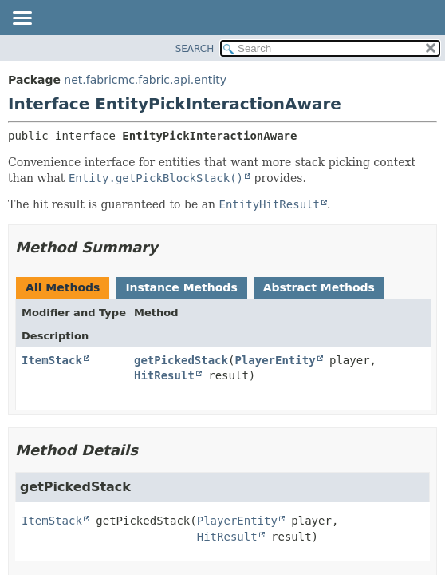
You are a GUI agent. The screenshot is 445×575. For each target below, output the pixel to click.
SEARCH (195, 48)
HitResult (164, 375)
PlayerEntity (274, 360)
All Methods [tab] (63, 287)
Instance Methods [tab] (181, 287)
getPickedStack (181, 360)
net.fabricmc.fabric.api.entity (145, 79)
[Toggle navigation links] (21, 19)
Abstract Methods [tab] (319, 287)
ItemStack (52, 360)
